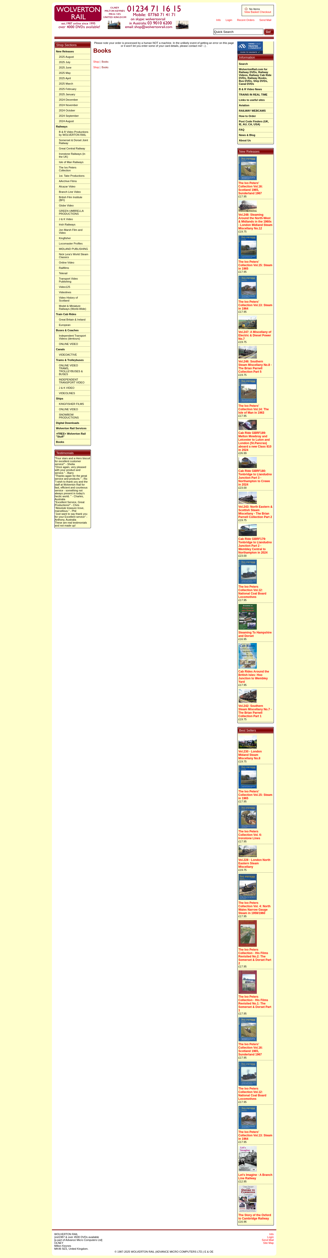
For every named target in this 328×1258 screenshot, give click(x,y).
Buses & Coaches (67, 330)
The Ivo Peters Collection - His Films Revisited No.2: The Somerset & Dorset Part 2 (255, 956)
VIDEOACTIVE (68, 354)
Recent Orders (246, 20)
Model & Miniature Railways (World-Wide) (72, 307)
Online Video (66, 262)
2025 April (65, 78)
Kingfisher (65, 238)
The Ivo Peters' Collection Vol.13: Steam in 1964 (255, 305)
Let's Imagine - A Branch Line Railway (255, 1176)
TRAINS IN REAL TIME (253, 94)
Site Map (268, 1242)
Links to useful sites (252, 99)
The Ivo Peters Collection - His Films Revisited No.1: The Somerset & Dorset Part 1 (255, 1003)
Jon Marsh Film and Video (71, 231)
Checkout (265, 11)
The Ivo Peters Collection (68, 169)
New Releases (65, 51)
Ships (59, 398)
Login (229, 20)
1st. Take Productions (72, 175)
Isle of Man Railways (71, 162)
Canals (60, 349)
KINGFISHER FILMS (71, 403)
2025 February (68, 89)
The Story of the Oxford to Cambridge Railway (255, 1216)
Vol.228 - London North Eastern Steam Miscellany (254, 863)
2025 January (67, 94)
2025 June (65, 67)
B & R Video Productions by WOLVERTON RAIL (74, 133)
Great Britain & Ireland (72, 319)
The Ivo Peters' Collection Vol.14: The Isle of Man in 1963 (254, 409)
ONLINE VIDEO (68, 343)
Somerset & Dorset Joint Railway (73, 142)
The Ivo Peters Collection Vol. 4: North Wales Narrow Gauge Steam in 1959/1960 (255, 908)
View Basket (251, 11)
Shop (96, 61)
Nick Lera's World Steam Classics (74, 256)
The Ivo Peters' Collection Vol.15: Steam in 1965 (255, 265)
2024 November (68, 105)
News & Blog (247, 135)
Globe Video (66, 205)
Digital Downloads (67, 422)
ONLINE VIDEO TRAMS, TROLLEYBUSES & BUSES (71, 370)
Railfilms (64, 267)
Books (60, 441)
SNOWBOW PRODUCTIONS (69, 416)
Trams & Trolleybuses (70, 360)
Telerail (63, 273)
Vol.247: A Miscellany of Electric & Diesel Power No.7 (255, 335)
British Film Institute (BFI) (70, 199)
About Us (245, 140)
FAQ (242, 129)
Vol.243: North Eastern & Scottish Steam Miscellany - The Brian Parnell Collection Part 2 (256, 512)
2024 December (68, 99)
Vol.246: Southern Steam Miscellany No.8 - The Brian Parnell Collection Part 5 (255, 366)
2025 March (66, 83)
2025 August (66, 56)
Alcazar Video (67, 186)
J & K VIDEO (67, 387)
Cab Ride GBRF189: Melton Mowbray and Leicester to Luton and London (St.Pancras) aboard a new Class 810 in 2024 (255, 441)
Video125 (64, 286)
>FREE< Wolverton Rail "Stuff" (71, 435)
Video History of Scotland (68, 299)
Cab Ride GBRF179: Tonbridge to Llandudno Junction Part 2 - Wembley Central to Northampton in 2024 (255, 545)
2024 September (69, 115)
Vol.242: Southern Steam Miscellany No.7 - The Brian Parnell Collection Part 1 (255, 711)
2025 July (64, 62)
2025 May (65, 72)
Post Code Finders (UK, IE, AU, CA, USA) (254, 123)
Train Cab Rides (66, 314)
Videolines (65, 292)
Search (243, 63)
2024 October (67, 110)
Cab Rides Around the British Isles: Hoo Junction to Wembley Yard (254, 676)
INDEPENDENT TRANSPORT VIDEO (72, 381)
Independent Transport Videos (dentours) (72, 337)
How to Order (247, 116)
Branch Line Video (70, 191)
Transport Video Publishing (68, 280)
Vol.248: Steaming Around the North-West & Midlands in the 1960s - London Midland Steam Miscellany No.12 (255, 221)
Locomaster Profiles (71, 243)
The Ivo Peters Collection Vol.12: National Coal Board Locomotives (253, 592)
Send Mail (265, 20)
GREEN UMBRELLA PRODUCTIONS (71, 212)
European (65, 324)
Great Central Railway (72, 148)
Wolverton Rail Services (71, 428)
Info (218, 20)
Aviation (244, 105)
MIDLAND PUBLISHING (73, 248)
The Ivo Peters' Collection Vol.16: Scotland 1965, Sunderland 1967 (251, 188)
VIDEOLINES (67, 393)
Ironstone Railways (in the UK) (72, 155)
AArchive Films (68, 181)
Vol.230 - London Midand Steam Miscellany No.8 (250, 755)
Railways (62, 126)
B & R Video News (250, 89)
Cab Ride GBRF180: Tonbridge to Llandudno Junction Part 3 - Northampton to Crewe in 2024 (255, 477)
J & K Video (66, 219)
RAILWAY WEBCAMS (252, 110)
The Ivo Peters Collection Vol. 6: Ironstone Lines (250, 835)
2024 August (66, 121)
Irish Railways (67, 224)
